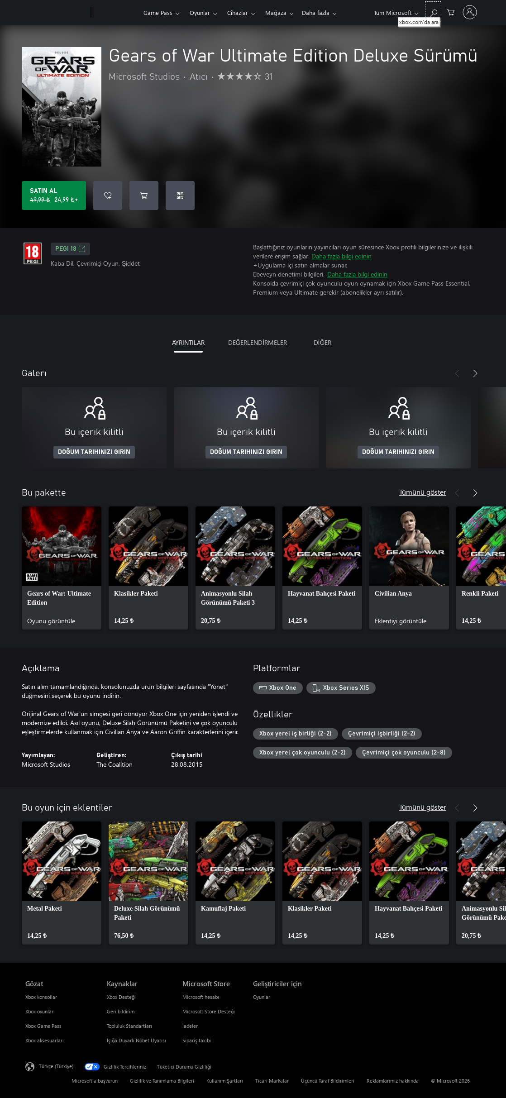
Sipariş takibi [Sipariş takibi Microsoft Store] (196, 1040)
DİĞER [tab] (323, 342)
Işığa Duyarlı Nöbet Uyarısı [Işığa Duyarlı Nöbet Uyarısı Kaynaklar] (136, 1040)
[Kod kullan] (180, 195)
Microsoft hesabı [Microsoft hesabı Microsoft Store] (200, 997)
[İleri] (475, 373)
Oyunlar (200, 12)
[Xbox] (116, 12)
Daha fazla (315, 12)
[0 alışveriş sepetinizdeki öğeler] (450, 11)
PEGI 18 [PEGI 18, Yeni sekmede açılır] (70, 249)
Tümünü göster (422, 491)
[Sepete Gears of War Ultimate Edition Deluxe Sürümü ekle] (143, 195)
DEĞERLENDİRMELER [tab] (257, 342)
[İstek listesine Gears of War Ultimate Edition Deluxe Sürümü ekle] (107, 195)
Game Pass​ (157, 12)
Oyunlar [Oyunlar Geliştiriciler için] (261, 997)
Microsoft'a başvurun (95, 1081)
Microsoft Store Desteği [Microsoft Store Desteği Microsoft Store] (208, 1011)
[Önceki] (457, 373)
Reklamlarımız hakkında (393, 1081)
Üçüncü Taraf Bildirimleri (327, 1081)
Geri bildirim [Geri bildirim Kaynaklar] (120, 1011)
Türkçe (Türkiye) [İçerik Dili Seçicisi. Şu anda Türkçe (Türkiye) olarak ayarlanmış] (56, 1066)
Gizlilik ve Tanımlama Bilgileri (162, 1081)
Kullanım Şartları (224, 1081)
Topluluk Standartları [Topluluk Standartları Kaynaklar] (129, 1026)
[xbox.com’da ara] (433, 11)
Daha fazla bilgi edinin (341, 256)
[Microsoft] (56, 12)
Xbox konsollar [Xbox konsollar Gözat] (41, 997)
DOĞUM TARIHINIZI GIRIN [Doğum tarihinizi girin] (94, 452)
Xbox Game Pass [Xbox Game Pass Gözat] (43, 1026)
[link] (61, 568)
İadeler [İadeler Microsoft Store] (190, 1026)
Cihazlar (237, 12)
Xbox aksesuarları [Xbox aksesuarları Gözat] (44, 1040)
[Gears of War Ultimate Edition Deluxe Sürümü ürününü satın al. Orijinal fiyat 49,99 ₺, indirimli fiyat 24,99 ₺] (54, 195)
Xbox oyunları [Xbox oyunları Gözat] (40, 1011)
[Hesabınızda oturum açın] (470, 12)
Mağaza (275, 12)
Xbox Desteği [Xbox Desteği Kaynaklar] (121, 997)
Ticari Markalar (272, 1081)
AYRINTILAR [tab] (188, 342)
